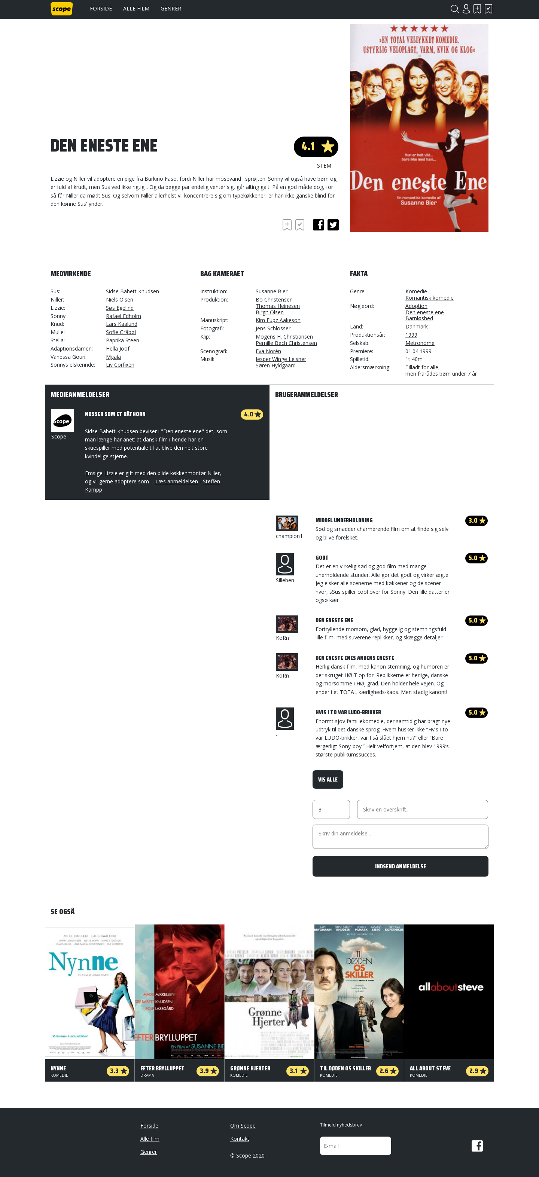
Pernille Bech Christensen (286, 342)
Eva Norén (268, 351)
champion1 (289, 528)
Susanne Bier (271, 291)
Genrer (171, 8)
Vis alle (328, 779)
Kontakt (239, 1138)
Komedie (416, 291)
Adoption (416, 305)
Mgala (113, 356)
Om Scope (243, 1125)
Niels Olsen (119, 299)
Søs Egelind (120, 307)
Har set (488, 9)
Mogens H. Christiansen (284, 336)
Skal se (477, 9)
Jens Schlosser (273, 328)
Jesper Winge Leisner (281, 359)
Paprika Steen (122, 340)
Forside (101, 8)
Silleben (285, 568)
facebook (318, 224)
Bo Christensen (274, 299)
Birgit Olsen (270, 312)
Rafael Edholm (123, 316)
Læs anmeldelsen (176, 481)
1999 (411, 334)
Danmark (416, 326)
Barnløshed (419, 318)
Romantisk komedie (429, 297)
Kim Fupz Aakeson (278, 320)
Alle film (136, 8)
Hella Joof (118, 348)
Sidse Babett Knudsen (132, 291)
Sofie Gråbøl (121, 332)
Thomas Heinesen (278, 305)
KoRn (287, 628)
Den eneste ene (424, 312)
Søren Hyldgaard (276, 365)
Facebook (477, 1146)
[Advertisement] (110, 238)
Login (466, 9)
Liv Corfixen (120, 364)
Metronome (420, 342)
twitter (333, 224)
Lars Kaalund (121, 323)
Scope (61, 424)
